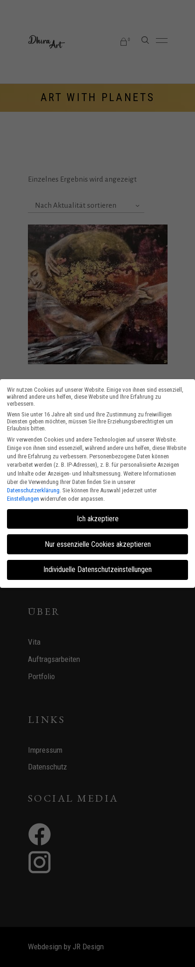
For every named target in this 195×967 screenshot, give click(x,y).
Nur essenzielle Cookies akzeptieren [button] (98, 544)
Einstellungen (23, 498)
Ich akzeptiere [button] (98, 518)
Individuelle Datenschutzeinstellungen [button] (97, 569)
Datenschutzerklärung (33, 490)
